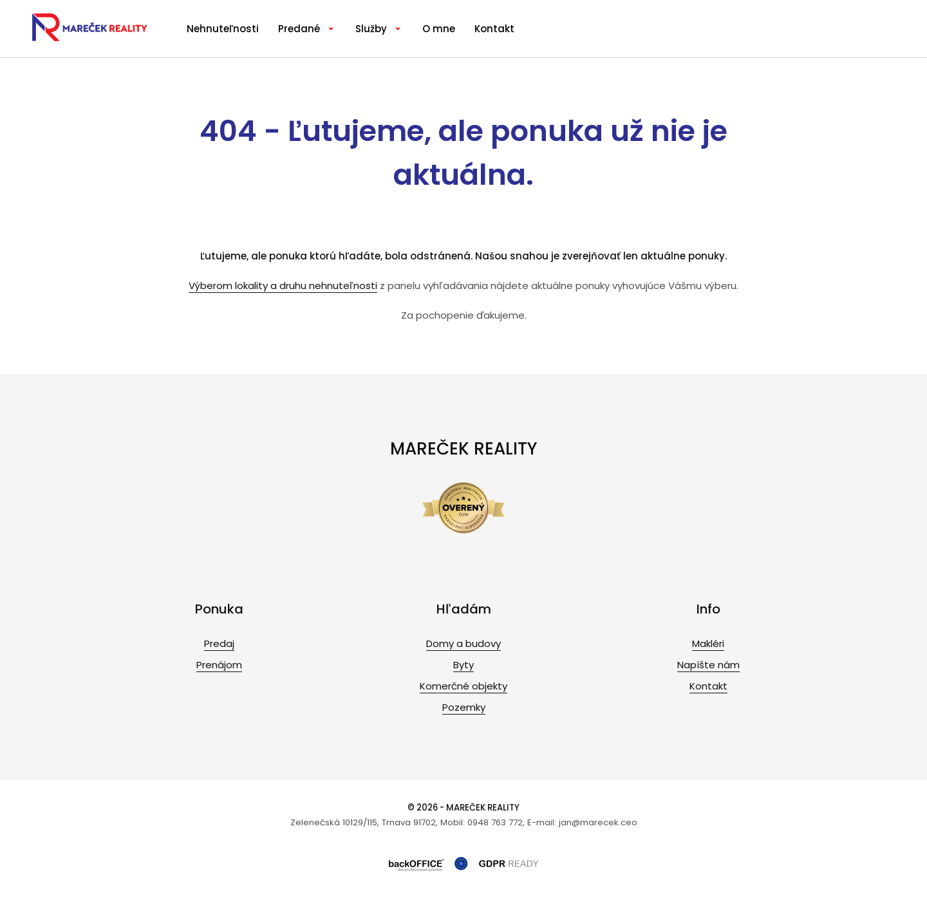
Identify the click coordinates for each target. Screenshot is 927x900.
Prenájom (219, 664)
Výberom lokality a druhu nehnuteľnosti (283, 285)
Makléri (708, 643)
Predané (299, 28)
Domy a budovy (463, 643)
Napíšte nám (708, 664)
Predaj (219, 643)
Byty (463, 664)
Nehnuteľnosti (223, 28)
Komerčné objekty (463, 686)
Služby (371, 28)
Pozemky (463, 707)
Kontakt (494, 28)
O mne (438, 28)
